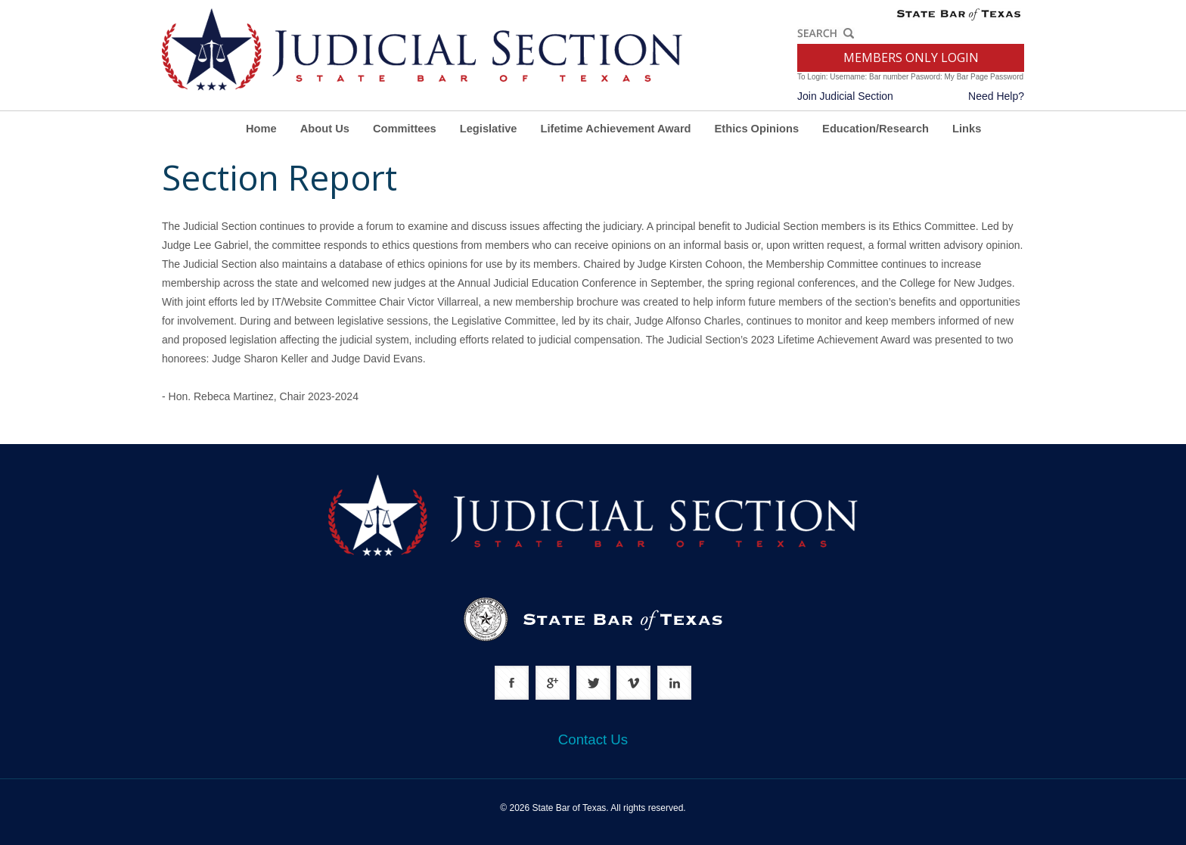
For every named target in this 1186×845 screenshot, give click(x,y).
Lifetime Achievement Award (616, 129)
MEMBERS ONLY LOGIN (911, 57)
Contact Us (593, 739)
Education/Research (875, 129)
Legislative (488, 129)
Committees (404, 129)
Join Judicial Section (845, 96)
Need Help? (996, 96)
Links (966, 129)
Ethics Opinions (757, 129)
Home (261, 129)
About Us (324, 129)
